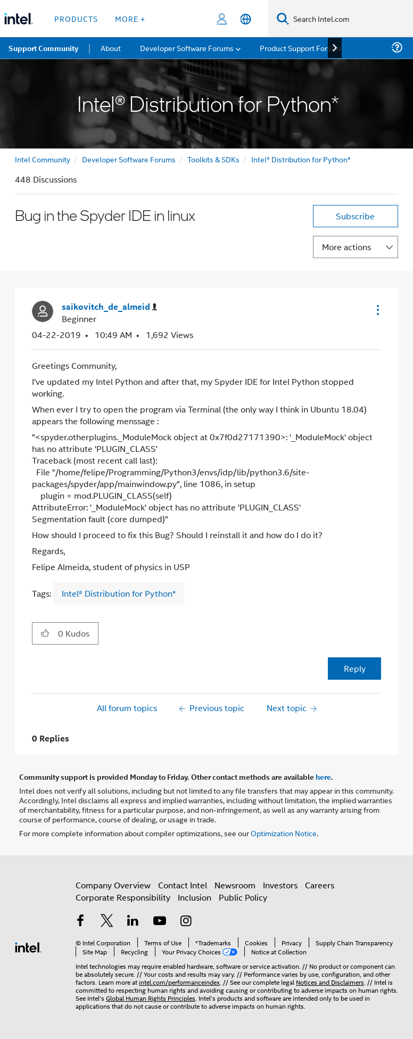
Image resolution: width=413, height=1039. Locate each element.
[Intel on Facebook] (80, 922)
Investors (280, 885)
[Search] (283, 18)
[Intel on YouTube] (160, 922)
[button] (377, 310)
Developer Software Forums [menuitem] (187, 47)
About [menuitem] (111, 47)
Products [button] (76, 18)
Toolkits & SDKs (213, 158)
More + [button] (130, 18)
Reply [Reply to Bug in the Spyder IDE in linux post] (355, 668)
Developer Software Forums (129, 158)
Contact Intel (182, 885)
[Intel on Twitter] (107, 922)
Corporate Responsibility (123, 897)
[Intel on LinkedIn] (133, 922)
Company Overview (113, 885)
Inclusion (194, 897)
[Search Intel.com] (351, 19)
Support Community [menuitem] (43, 48)
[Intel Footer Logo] (28, 946)
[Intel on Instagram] (186, 922)
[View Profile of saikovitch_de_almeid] (109, 307)
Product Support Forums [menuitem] (301, 47)
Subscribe (355, 216)
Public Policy (243, 897)
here (323, 776)
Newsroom (234, 885)
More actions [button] (346, 247)
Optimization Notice (284, 832)
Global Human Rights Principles (150, 998)
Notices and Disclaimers (330, 982)
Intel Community (42, 158)
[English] (245, 19)
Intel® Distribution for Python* (301, 158)
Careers (319, 885)
